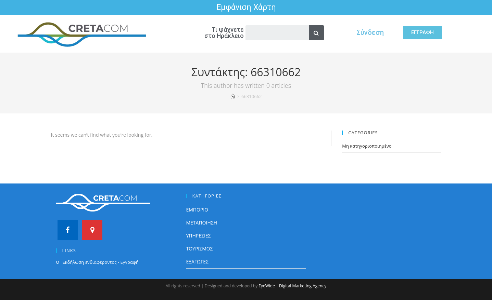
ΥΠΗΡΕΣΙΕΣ (198, 235)
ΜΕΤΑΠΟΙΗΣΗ (201, 222)
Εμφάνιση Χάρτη (246, 7)
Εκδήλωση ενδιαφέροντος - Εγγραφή (101, 262)
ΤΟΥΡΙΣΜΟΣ (199, 248)
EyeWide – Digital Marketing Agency (292, 286)
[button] (422, 32)
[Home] (232, 96)
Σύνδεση (370, 32)
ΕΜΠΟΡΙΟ (197, 209)
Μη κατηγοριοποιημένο (366, 146)
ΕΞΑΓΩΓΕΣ (197, 261)
